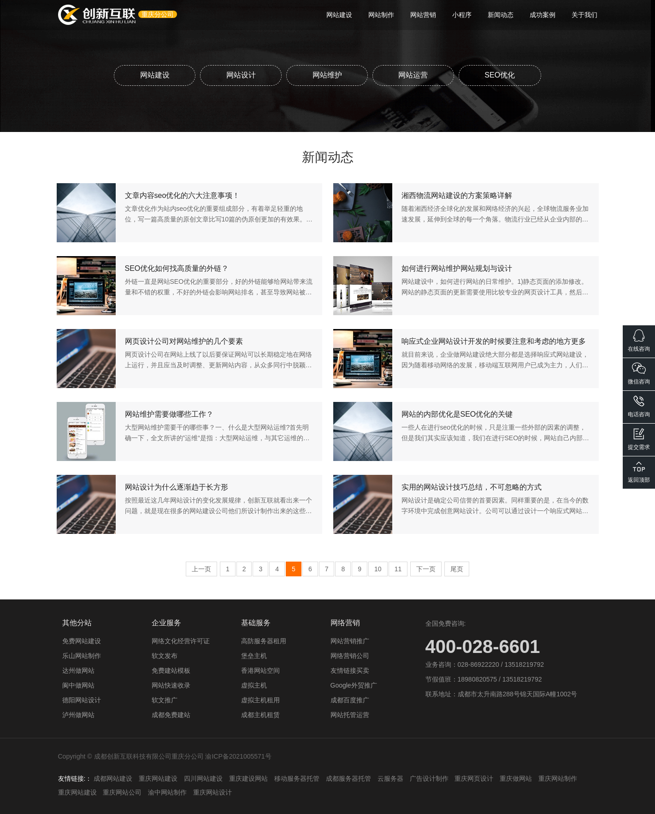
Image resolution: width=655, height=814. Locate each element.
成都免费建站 (171, 714)
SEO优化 (501, 74)
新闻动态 (500, 14)
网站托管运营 (349, 714)
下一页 (426, 568)
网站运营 (414, 74)
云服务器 (390, 778)
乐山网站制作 (81, 655)
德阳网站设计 (81, 699)
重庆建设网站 (248, 778)
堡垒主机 (254, 655)
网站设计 (240, 74)
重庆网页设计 (473, 778)
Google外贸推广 (353, 684)
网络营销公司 (349, 655)
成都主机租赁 (260, 714)
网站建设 (339, 14)
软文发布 (164, 655)
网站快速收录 (171, 684)
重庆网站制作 (557, 778)
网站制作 (381, 14)
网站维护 (327, 74)
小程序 (462, 14)
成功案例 (542, 14)
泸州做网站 (78, 714)
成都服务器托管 (348, 778)
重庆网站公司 (122, 792)
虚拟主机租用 (260, 699)
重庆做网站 (516, 778)
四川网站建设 (203, 778)
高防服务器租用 (263, 640)
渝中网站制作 (167, 792)
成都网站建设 (113, 778)
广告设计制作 (429, 778)
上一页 (201, 568)
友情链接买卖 (349, 670)
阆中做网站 (78, 684)
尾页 (456, 568)
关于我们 (584, 14)
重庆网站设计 (212, 792)
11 (398, 568)
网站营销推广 (349, 640)
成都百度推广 (349, 699)
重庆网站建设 (158, 778)
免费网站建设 (81, 640)
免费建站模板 (171, 670)
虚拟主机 (254, 684)
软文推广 (164, 699)
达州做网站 (78, 670)
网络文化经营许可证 (181, 640)
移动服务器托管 (296, 778)
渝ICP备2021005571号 (238, 756)
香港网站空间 (260, 670)
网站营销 (423, 14)
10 (378, 568)
